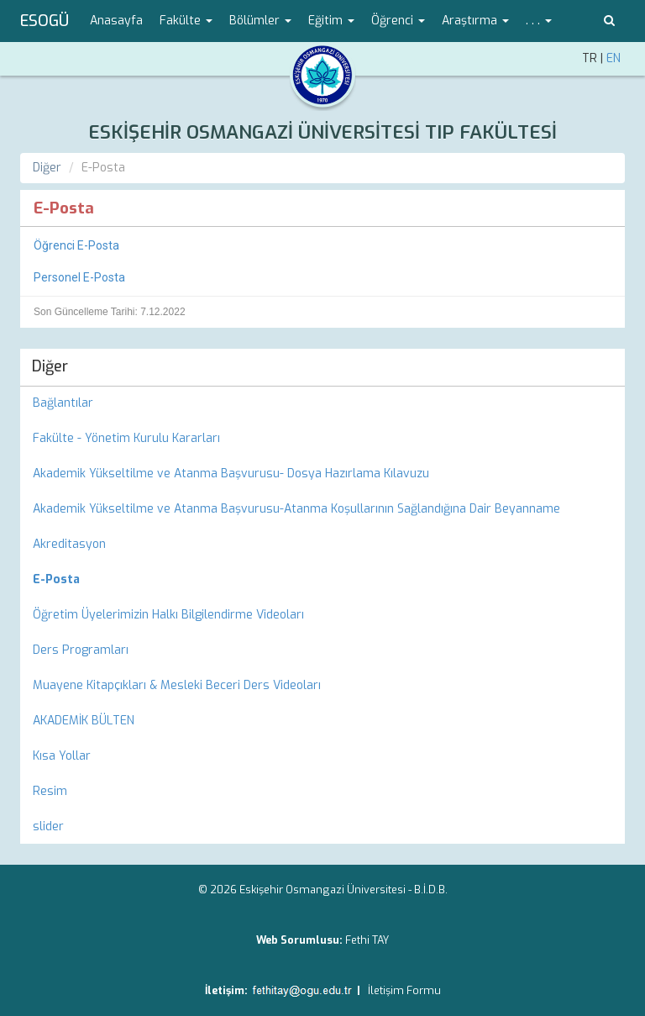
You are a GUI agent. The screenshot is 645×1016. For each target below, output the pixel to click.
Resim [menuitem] (50, 791)
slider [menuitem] (48, 826)
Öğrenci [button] (398, 21)
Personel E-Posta (79, 277)
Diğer (47, 168)
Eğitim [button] (331, 21)
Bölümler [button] (260, 21)
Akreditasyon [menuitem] (69, 544)
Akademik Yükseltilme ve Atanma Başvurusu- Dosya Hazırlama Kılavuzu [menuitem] (231, 474)
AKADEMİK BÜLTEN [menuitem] (83, 721)
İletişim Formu (404, 990)
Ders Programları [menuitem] (80, 650)
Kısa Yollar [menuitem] (62, 756)
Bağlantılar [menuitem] (63, 403)
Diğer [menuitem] (50, 366)
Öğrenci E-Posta (76, 245)
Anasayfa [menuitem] (116, 21)
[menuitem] (322, 580)
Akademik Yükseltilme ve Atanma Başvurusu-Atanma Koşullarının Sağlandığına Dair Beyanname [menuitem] (296, 509)
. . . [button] (539, 21)
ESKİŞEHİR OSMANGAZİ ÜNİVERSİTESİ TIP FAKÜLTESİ (322, 132)
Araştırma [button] (475, 21)
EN (613, 58)
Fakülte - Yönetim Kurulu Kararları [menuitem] (126, 438)
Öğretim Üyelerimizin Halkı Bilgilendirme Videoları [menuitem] (168, 615)
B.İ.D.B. (431, 889)
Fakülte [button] (186, 21)
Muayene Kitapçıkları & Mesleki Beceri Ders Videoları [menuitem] (177, 685)
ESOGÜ (44, 21)
